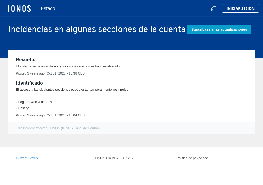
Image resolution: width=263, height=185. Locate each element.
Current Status (25, 158)
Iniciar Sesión (241, 8)
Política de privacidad (192, 158)
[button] (219, 29)
